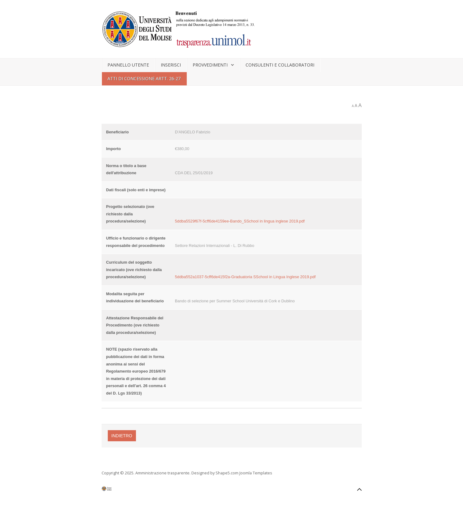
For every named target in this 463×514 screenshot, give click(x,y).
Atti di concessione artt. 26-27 (144, 78)
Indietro (121, 435)
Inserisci (171, 65)
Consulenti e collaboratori (280, 65)
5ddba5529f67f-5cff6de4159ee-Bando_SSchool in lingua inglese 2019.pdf (240, 221)
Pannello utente (128, 65)
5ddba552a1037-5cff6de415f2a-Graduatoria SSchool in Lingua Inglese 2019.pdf (245, 276)
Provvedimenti (210, 65)
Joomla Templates (255, 473)
